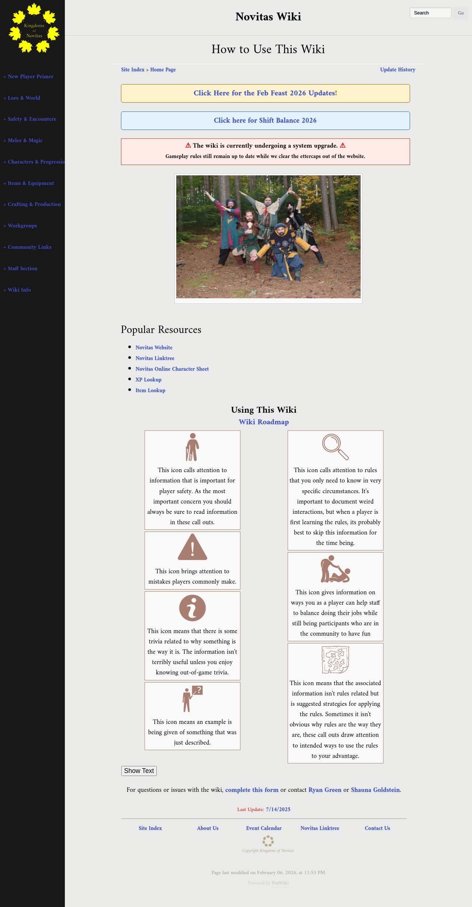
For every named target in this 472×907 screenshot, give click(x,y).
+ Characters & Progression (34, 162)
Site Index (133, 70)
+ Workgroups (20, 226)
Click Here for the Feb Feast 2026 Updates (264, 93)
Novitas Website (154, 348)
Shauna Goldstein (375, 790)
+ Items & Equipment (28, 183)
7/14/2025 (278, 809)
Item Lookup (151, 390)
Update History (397, 70)
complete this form (252, 790)
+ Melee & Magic (23, 140)
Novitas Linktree (155, 358)
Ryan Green (325, 790)
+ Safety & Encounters (29, 119)
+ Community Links (27, 247)
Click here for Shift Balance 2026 (265, 120)
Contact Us (377, 828)
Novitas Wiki (268, 17)
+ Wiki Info (17, 290)
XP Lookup (149, 380)
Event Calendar (263, 828)
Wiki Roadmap (264, 422)
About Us (208, 828)
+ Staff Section (20, 269)
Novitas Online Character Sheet (172, 369)
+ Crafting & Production (32, 204)
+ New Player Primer (28, 77)
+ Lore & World (21, 98)
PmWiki (280, 883)
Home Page (163, 70)
